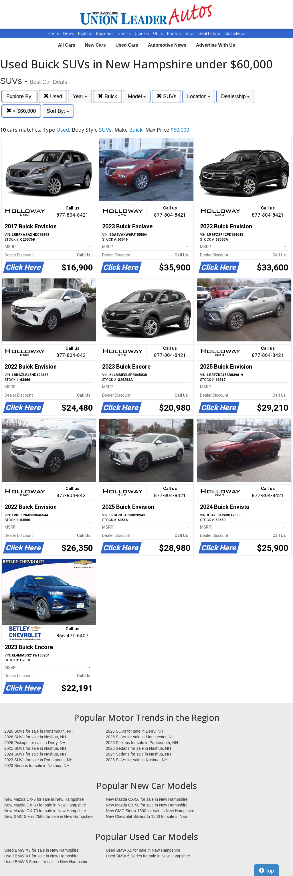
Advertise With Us (215, 45)
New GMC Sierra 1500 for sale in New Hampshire (150, 810)
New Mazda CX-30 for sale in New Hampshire (45, 805)
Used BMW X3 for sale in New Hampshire (41, 850)
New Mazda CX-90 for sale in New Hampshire (147, 805)
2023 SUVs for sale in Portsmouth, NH (38, 760)
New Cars (95, 45)
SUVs (166, 96)
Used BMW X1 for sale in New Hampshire (41, 856)
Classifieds (235, 33)
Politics (85, 33)
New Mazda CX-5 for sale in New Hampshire (44, 799)
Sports (125, 33)
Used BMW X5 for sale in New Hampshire (143, 850)
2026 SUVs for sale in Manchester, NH (140, 737)
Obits (158, 33)
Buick (107, 96)
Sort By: (58, 111)
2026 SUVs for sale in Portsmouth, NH (38, 731)
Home (53, 33)
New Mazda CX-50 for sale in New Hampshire (147, 799)
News (68, 33)
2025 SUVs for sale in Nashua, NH (35, 748)
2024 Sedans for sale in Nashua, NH (138, 754)
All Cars (66, 45)
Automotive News (167, 45)
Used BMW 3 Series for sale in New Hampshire (46, 861)
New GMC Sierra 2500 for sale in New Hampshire (48, 816)
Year (80, 96)
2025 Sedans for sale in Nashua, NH (138, 748)
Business (105, 33)
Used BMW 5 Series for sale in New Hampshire (148, 856)
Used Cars (127, 45)
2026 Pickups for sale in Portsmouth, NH (142, 742)
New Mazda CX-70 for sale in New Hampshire (45, 810)
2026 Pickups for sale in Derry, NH (35, 742)
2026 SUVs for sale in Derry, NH (134, 731)
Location (198, 96)
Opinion (142, 33)
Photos (174, 33)
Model (137, 96)
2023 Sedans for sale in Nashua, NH (36, 765)
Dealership (235, 96)
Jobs (190, 33)
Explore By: (19, 96)
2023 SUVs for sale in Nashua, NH (137, 760)
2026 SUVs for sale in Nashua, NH (35, 737)
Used (52, 96)
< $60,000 (21, 111)
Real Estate (210, 33)
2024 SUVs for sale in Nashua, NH (35, 754)
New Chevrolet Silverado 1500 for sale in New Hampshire (147, 816)
